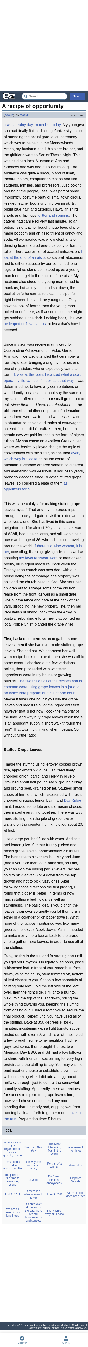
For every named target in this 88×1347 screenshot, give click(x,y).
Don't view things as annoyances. (54, 1180)
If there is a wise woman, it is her (43, 549)
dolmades (75, 1165)
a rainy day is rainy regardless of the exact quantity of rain (12, 1149)
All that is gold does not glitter (75, 1194)
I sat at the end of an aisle (43, 254)
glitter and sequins (53, 215)
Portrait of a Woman (54, 1165)
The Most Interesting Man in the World (54, 1149)
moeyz (24, 115)
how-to (9, 115)
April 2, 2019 (12, 1194)
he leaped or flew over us (25, 324)
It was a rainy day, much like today (32, 125)
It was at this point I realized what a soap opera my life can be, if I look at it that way (42, 378)
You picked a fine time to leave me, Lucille (12, 1179)
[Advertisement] (44, 45)
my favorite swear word (38, 558)
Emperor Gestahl (75, 1180)
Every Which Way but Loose (54, 1212)
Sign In (77, 96)
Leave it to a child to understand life (12, 1165)
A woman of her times (75, 1149)
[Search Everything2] (44, 96)
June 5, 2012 (54, 1194)
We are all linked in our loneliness (12, 1212)
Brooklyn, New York (33, 1149)
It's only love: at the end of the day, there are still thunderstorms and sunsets (33, 1212)
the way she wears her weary (33, 1165)
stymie (33, 1179)
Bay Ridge (72, 800)
